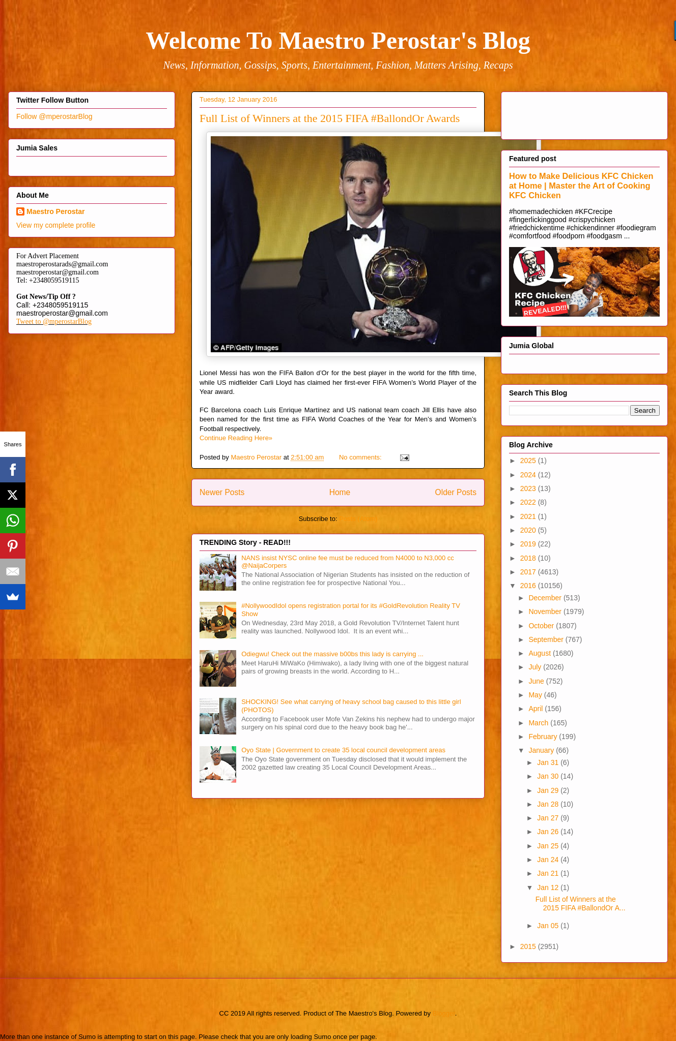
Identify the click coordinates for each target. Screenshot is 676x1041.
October (542, 626)
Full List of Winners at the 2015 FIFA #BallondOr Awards (330, 118)
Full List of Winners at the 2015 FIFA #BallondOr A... (581, 903)
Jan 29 (548, 790)
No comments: (361, 457)
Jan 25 (548, 846)
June (537, 681)
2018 (529, 558)
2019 (529, 544)
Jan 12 (548, 887)
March (539, 723)
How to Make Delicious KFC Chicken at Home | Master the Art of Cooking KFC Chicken (581, 185)
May (536, 695)
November (545, 611)
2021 (529, 516)
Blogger (444, 1013)
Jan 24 (548, 859)
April (536, 709)
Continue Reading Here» (236, 438)
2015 (529, 946)
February (543, 736)
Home (340, 492)
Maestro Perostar (55, 211)
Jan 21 (548, 873)
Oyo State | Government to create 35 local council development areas (343, 750)
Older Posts (455, 492)
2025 (529, 460)
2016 (529, 585)
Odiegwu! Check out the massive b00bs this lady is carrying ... (332, 654)
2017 (529, 572)
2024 (529, 475)
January (542, 750)
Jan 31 (548, 762)
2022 (529, 502)
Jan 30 (548, 776)
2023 (529, 488)
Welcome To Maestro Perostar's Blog (338, 40)
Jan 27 (548, 818)
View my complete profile (55, 225)
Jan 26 (548, 832)
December (545, 598)
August (540, 653)
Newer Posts (222, 492)
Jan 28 (548, 804)
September (546, 639)
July (535, 667)
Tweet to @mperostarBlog (54, 321)
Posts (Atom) (358, 519)
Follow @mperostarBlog (54, 116)
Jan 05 (548, 926)
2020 (529, 530)
